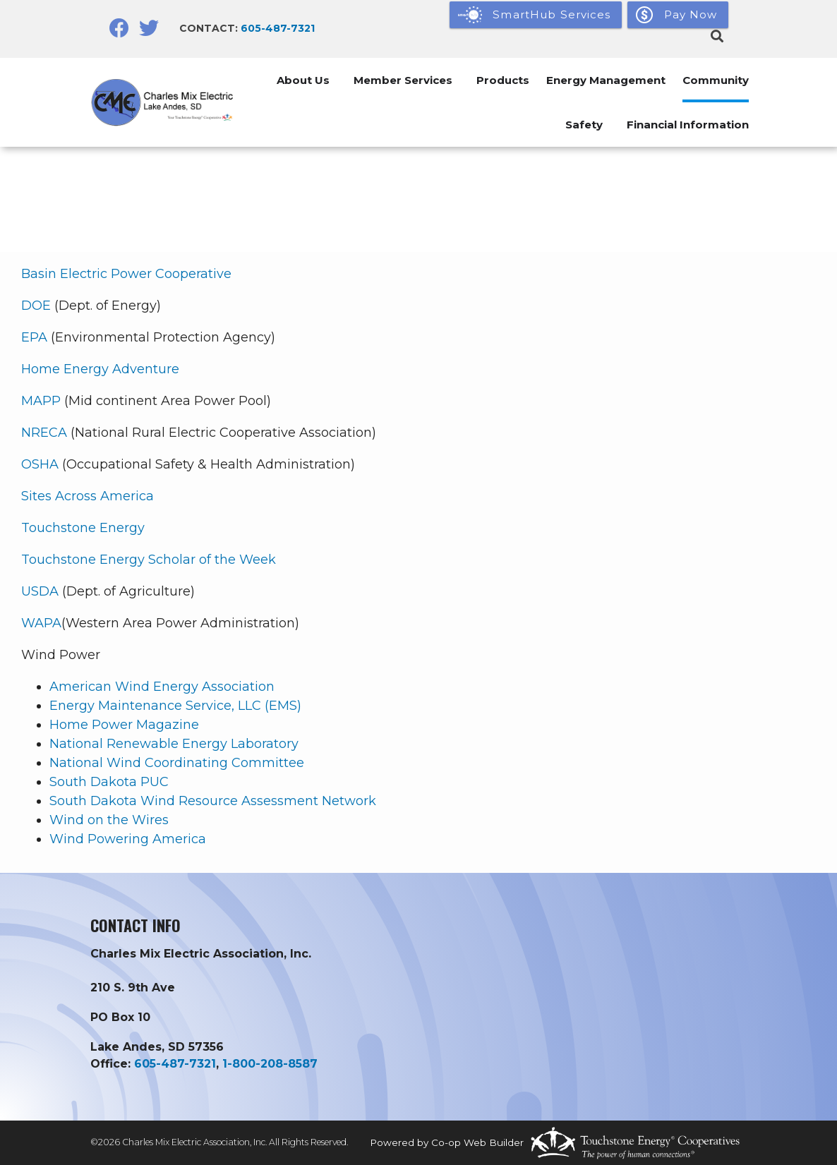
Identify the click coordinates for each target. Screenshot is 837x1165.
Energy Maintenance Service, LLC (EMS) (175, 705)
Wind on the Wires (109, 820)
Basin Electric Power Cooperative (126, 274)
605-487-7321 (278, 28)
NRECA (44, 432)
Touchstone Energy (83, 528)
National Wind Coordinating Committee (176, 763)
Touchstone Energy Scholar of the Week (148, 559)
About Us (303, 80)
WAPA (41, 623)
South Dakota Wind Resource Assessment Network (212, 801)
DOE (36, 305)
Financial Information (688, 124)
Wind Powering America (127, 839)
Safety (584, 124)
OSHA (40, 464)
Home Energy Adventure (100, 369)
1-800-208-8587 (270, 1063)
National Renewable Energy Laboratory (174, 743)
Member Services (403, 80)
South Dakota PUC (109, 782)
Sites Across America (87, 496)
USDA (40, 591)
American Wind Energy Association (162, 686)
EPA (34, 337)
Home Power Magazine (124, 724)
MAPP (41, 401)
